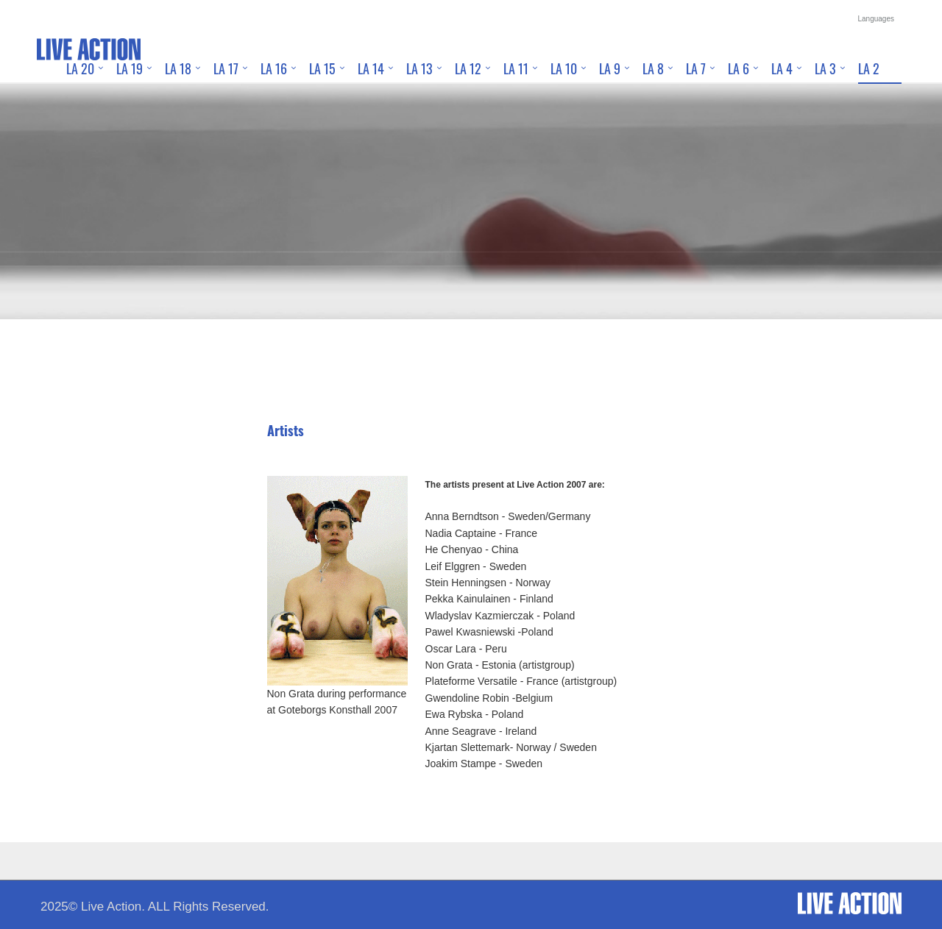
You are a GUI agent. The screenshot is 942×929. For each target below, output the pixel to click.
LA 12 (468, 68)
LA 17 (225, 68)
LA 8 (653, 68)
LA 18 (178, 68)
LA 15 (322, 68)
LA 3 (825, 68)
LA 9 (609, 68)
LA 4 (782, 68)
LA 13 (419, 68)
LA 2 (868, 68)
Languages (876, 19)
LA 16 (274, 68)
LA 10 (563, 68)
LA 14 (371, 68)
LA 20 (80, 68)
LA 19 (129, 68)
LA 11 (515, 68)
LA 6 (738, 68)
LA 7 (696, 68)
